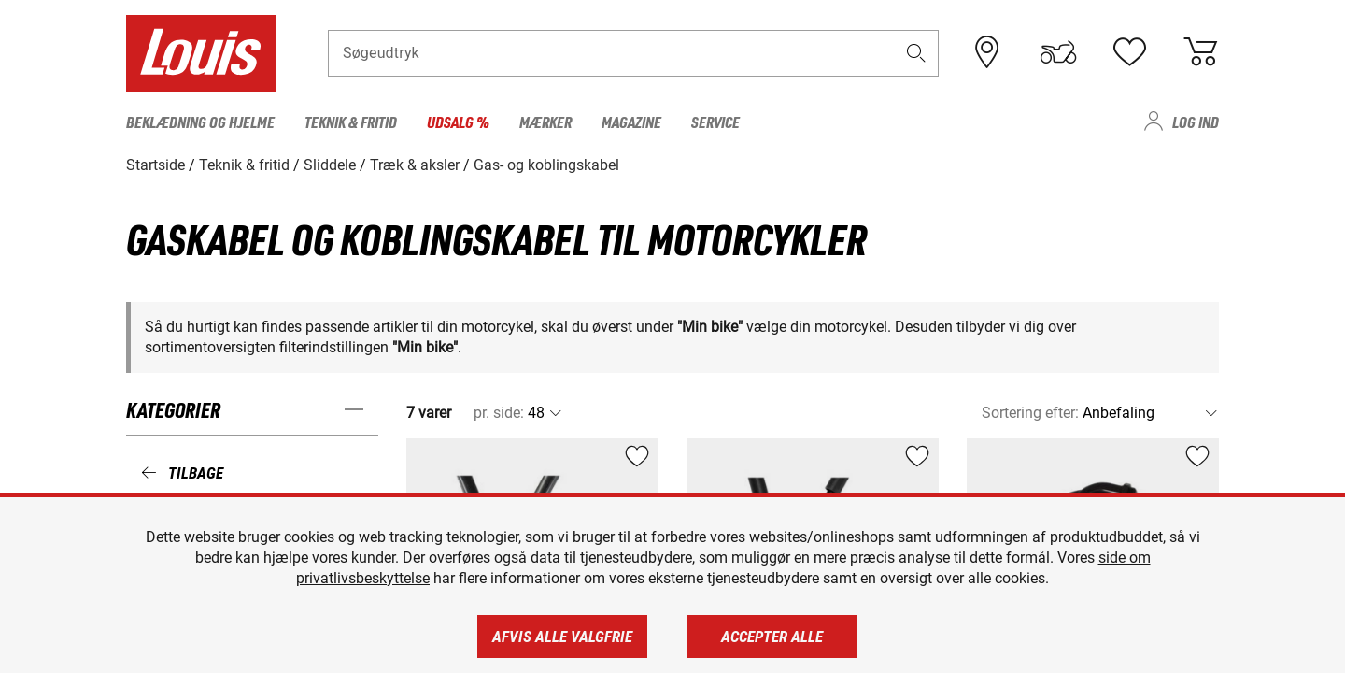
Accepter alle (772, 636)
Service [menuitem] (715, 121)
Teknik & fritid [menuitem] (350, 121)
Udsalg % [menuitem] (458, 121)
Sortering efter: (1030, 413)
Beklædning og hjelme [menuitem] (200, 121)
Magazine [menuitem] (631, 121)
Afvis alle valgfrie (562, 636)
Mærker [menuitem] (545, 121)
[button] (916, 52)
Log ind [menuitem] (1195, 121)
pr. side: (499, 413)
